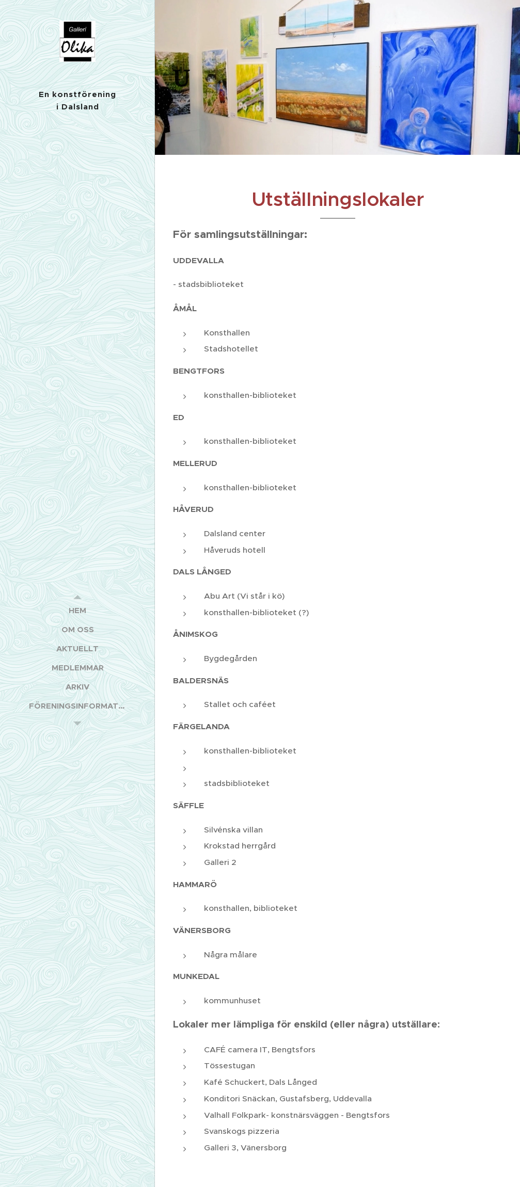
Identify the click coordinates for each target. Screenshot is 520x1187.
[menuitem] (77, 610)
